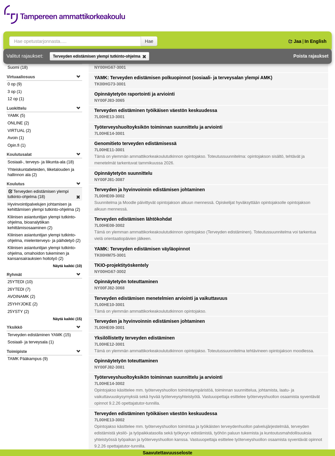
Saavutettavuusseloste (167, 452)
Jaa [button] (295, 41)
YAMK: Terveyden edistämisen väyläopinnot (142, 248)
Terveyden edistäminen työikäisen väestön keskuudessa (155, 110)
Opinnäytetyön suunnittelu (123, 173)
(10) (67, 266)
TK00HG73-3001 (110, 84)
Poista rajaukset (310, 56)
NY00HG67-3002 (110, 271)
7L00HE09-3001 (109, 327)
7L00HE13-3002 (109, 420)
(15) (67, 319)
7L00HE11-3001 (109, 150)
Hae (149, 41)
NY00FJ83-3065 (109, 100)
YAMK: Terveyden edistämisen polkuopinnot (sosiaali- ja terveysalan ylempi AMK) (183, 77)
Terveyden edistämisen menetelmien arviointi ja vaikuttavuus (160, 298)
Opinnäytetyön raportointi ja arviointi (134, 94)
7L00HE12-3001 (109, 344)
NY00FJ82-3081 (109, 367)
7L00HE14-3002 (109, 383)
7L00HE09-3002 (109, 196)
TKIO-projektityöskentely (121, 265)
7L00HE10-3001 (109, 304)
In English (315, 41)
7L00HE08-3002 (109, 225)
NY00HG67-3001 (110, 67)
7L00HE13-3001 (109, 117)
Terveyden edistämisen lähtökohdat (133, 219)
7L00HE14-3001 (109, 133)
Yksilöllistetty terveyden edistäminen (134, 337)
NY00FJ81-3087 (109, 179)
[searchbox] (75, 41)
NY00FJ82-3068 (109, 288)
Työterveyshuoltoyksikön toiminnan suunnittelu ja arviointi (158, 127)
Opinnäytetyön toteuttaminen (126, 281)
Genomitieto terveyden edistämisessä (135, 143)
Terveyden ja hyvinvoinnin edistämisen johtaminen (149, 189)
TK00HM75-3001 (110, 255)
